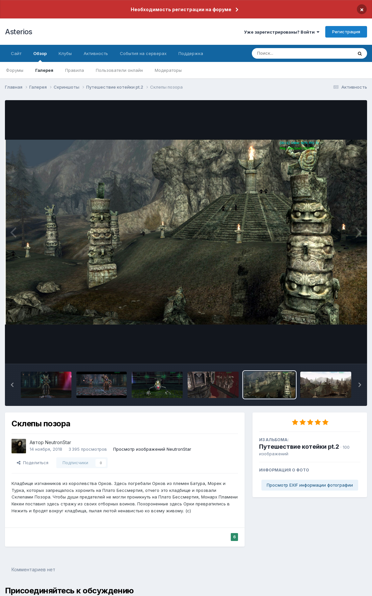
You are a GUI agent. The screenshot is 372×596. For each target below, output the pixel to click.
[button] (12, 385)
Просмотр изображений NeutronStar (152, 449)
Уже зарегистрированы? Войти (281, 32)
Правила (74, 70)
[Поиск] (290, 53)
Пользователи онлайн (119, 70)
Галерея (44, 70)
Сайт (16, 53)
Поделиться (32, 462)
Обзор (40, 56)
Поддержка (190, 53)
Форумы (14, 70)
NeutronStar (58, 442)
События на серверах (143, 53)
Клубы (65, 53)
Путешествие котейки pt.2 (299, 446)
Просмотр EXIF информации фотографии (310, 485)
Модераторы (168, 70)
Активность (96, 53)
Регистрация (346, 31)
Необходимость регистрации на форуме (181, 9)
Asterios (18, 31)
